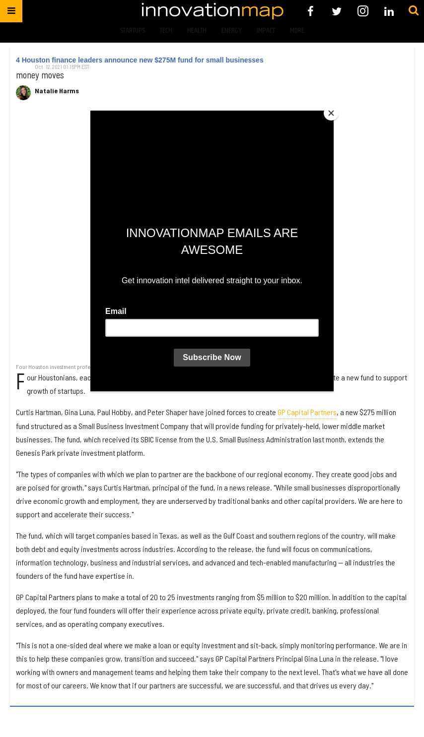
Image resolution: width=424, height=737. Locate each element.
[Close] (331, 113)
